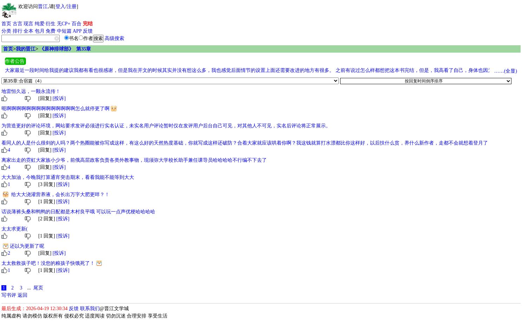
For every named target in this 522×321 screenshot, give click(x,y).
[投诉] (59, 98)
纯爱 (40, 23)
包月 (40, 31)
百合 (76, 23)
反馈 (88, 31)
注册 (72, 6)
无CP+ (64, 23)
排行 (17, 31)
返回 (22, 295)
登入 (60, 6)
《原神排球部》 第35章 (65, 49)
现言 (28, 23)
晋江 (43, 6)
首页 (6, 23)
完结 (88, 23)
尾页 (38, 287)
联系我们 (90, 308)
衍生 (50, 23)
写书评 (8, 295)
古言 (17, 23)
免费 (50, 31)
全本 (28, 31)
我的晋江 (25, 49)
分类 (6, 31)
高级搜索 (114, 38)
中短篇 (64, 31)
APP (77, 31)
